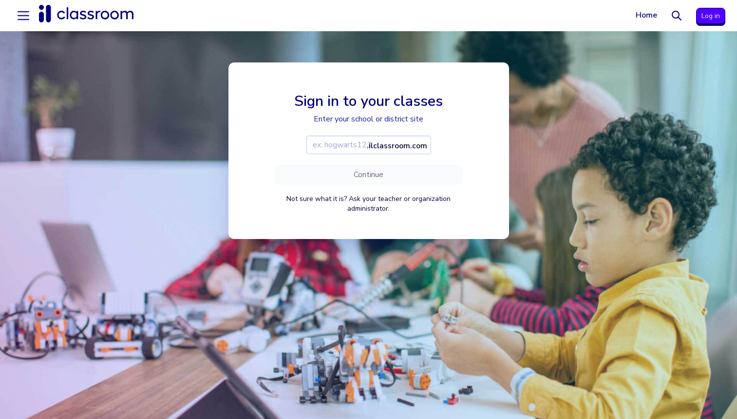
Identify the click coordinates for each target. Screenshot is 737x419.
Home (646, 15)
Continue (368, 174)
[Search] (676, 15)
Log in (710, 15)
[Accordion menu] (23, 15)
